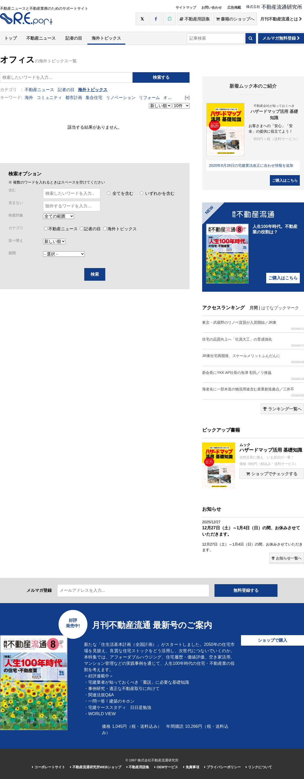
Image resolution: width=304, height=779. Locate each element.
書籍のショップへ (235, 19)
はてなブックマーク (280, 308)
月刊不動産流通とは (281, 19)
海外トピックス (106, 38)
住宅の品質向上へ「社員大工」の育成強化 (253, 342)
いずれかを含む (157, 193)
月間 (253, 308)
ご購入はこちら (285, 180)
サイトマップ (186, 7)
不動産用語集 (195, 19)
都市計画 (73, 97)
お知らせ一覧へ (286, 558)
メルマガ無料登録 (281, 38)
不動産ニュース (41, 38)
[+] (187, 97)
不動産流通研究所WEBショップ (95, 767)
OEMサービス (166, 767)
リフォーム (149, 97)
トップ (10, 38)
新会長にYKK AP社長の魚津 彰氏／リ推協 (253, 375)
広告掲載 (234, 7)
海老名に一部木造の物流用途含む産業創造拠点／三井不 (253, 392)
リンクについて (259, 767)
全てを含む (120, 193)
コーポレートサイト (48, 767)
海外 (29, 97)
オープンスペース (180, 97)
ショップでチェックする (271, 474)
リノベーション (120, 97)
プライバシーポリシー (222, 767)
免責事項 (191, 767)
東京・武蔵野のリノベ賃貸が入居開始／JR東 (253, 325)
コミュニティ (49, 97)
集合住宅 (94, 97)
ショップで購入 (272, 640)
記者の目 (73, 38)
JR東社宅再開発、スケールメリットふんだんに (253, 359)
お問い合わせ (211, 7)
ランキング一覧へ (282, 409)
